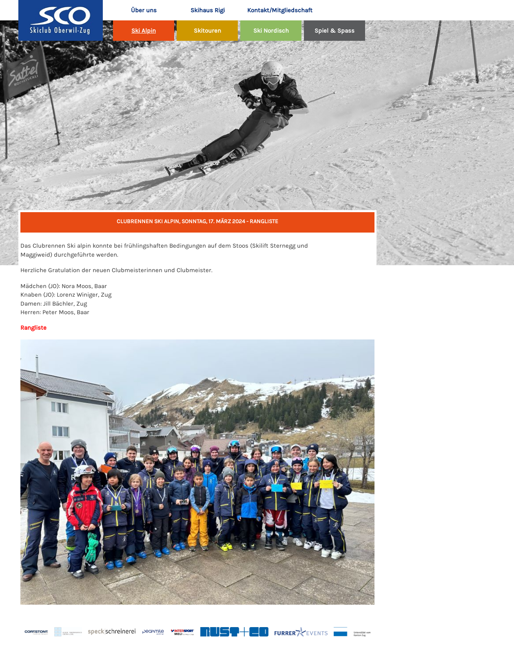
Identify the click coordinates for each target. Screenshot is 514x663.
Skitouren (207, 30)
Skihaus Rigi (208, 10)
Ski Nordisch (271, 30)
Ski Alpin (143, 30)
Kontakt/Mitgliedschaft (274, 10)
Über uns (144, 10)
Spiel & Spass (334, 30)
